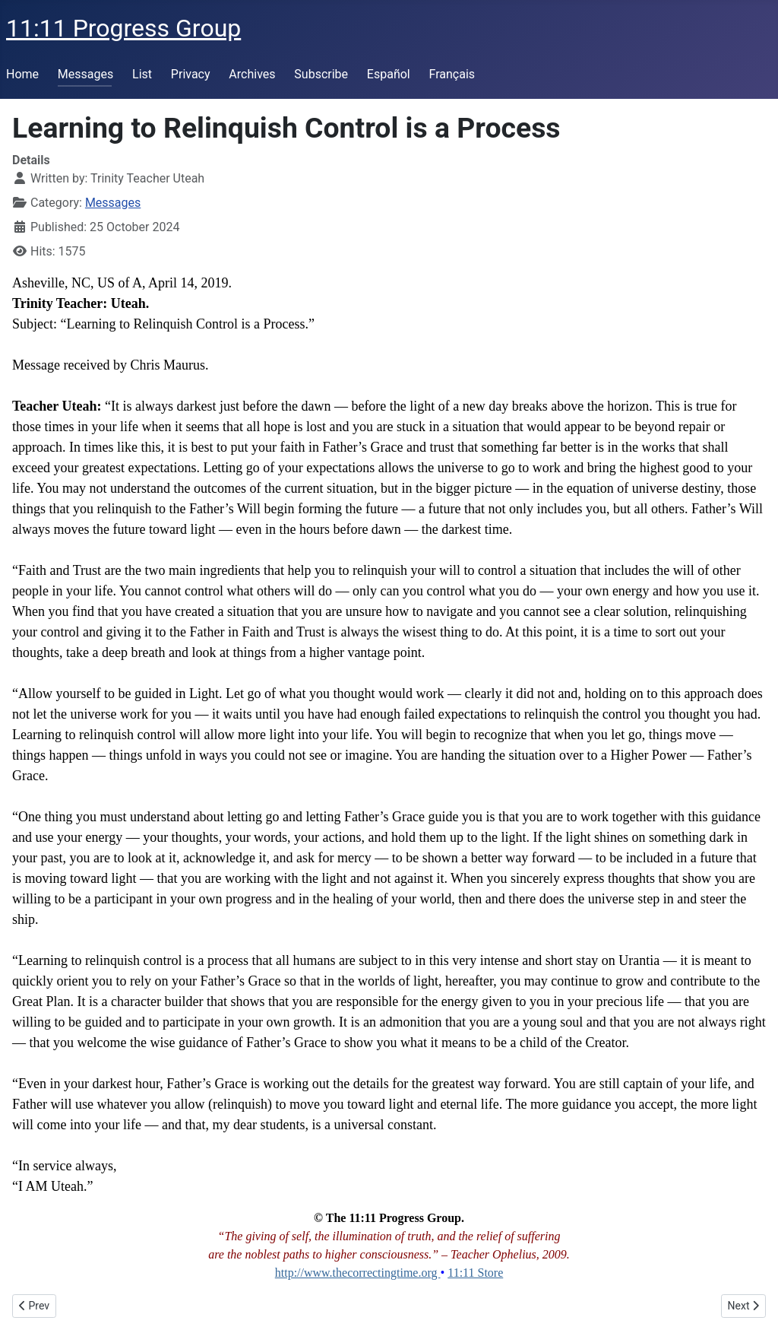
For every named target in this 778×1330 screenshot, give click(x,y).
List (142, 74)
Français (452, 74)
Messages (85, 74)
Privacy (190, 74)
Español (388, 74)
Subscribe (321, 74)
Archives (252, 74)
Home (22, 74)
